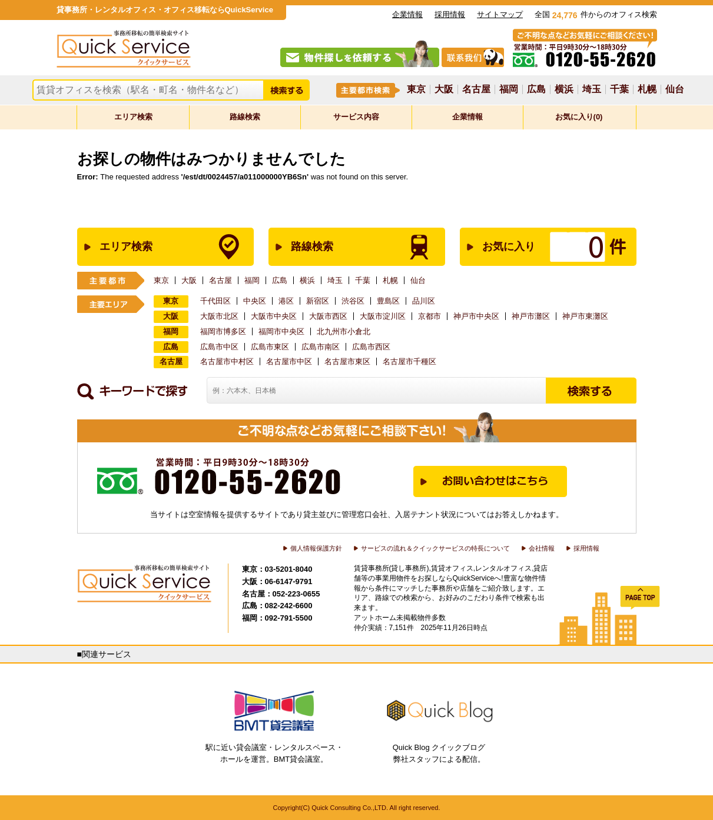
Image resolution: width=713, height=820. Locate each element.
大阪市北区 (219, 316)
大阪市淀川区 (383, 316)
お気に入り (536, 247)
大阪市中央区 (274, 316)
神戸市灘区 (531, 316)
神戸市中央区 (476, 316)
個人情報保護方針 (316, 548)
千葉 (619, 89)
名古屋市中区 (289, 361)
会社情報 (542, 548)
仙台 (674, 89)
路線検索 (245, 116)
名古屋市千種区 (409, 361)
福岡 (508, 89)
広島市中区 (219, 347)
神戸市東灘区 (585, 316)
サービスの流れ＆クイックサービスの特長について (435, 548)
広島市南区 (320, 347)
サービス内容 (356, 116)
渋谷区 (352, 301)
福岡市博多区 (223, 331)
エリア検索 (133, 116)
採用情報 (450, 14)
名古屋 (476, 89)
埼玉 (591, 89)
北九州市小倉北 (343, 331)
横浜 (564, 89)
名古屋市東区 (347, 361)
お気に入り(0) (579, 116)
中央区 (254, 301)
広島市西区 (371, 347)
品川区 (423, 301)
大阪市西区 (328, 316)
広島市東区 (270, 347)
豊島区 (388, 301)
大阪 (444, 89)
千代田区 (215, 301)
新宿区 (317, 301)
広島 (536, 89)
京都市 (429, 316)
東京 (416, 89)
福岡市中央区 (281, 331)
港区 (286, 301)
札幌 (647, 89)
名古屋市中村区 (227, 361)
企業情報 (407, 14)
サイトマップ (500, 14)
